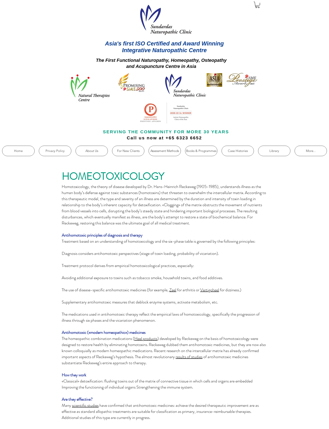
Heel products (145, 339)
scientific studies (85, 405)
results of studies (189, 357)
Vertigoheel (209, 290)
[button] (257, 5)
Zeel (172, 290)
